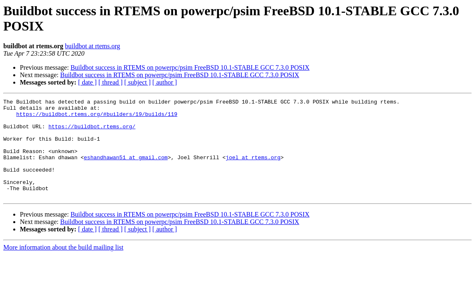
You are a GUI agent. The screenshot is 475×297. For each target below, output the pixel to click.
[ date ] (87, 82)
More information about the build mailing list (63, 267)
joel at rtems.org (253, 169)
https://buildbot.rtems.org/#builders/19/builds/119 (96, 117)
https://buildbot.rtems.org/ (91, 132)
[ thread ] (110, 82)
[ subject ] (137, 82)
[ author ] (164, 82)
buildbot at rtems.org (92, 46)
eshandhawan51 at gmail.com (126, 169)
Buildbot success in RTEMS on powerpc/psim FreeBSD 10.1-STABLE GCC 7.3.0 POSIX (190, 67)
